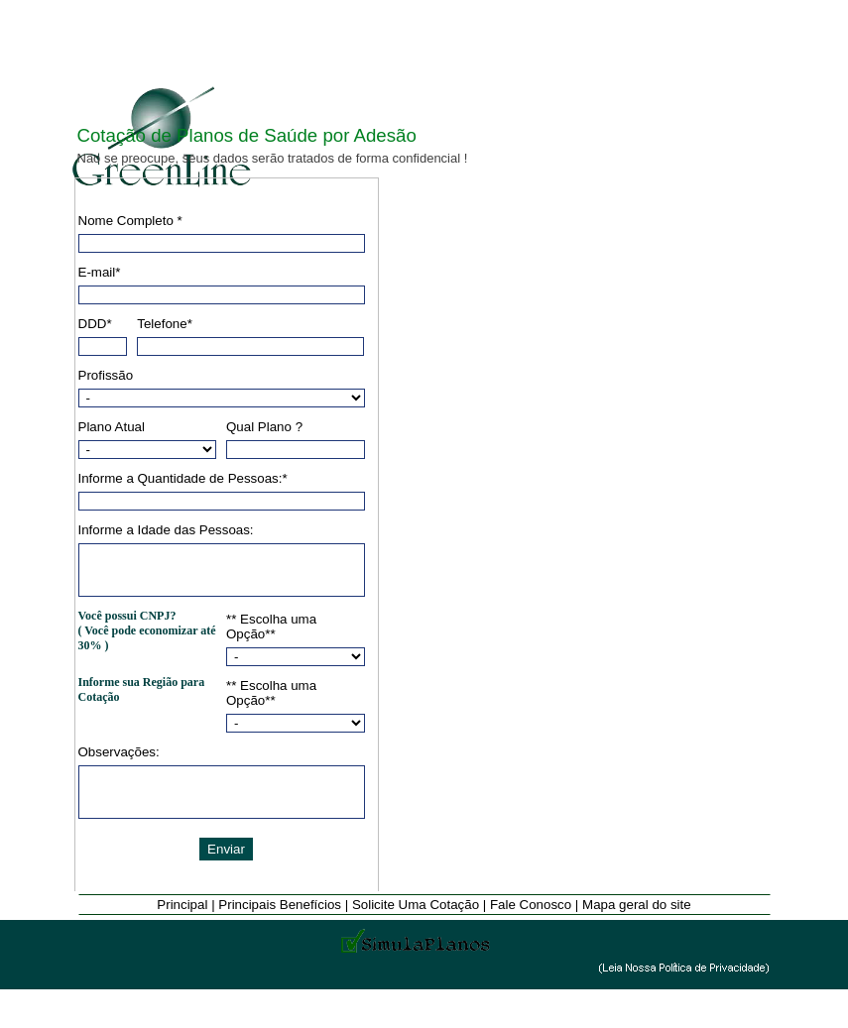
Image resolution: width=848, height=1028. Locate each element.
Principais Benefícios (281, 904)
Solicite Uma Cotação (417, 904)
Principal (184, 904)
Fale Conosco (532, 904)
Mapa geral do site (636, 904)
